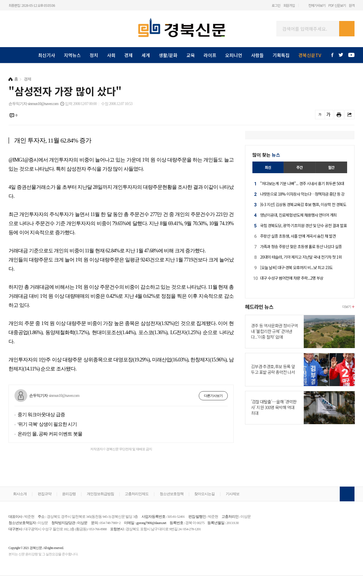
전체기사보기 (316, 5)
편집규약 (44, 494)
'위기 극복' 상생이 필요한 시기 (47, 424)
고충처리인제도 (137, 494)
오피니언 (233, 55)
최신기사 (46, 55)
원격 (351, 5)
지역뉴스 (72, 55)
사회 (111, 55)
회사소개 (20, 494)
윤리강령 (69, 494)
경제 (128, 55)
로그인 (276, 5)
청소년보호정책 (171, 494)
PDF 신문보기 (337, 5)
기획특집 (281, 55)
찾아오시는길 (204, 494)
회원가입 (289, 5)
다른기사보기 (213, 396)
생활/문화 (168, 55)
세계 (146, 55)
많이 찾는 (266, 154)
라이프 (210, 55)
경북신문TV (309, 55)
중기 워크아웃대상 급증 (41, 414)
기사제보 (232, 494)
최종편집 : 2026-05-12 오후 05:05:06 (32, 5)
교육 (190, 55)
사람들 (257, 55)
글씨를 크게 (328, 114)
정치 (94, 55)
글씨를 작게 (320, 114)
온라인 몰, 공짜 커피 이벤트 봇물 (50, 434)
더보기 (346, 306)
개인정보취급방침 (100, 494)
